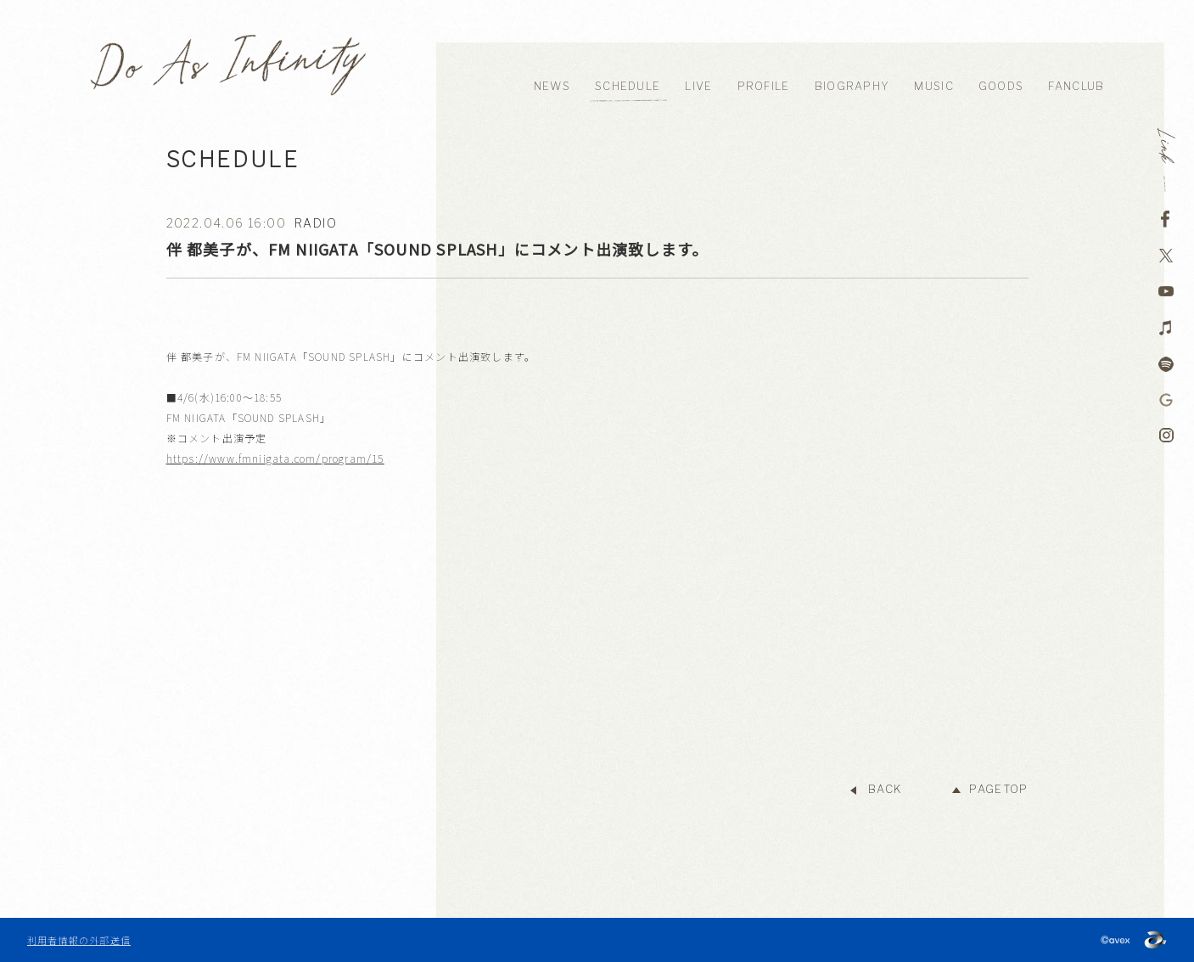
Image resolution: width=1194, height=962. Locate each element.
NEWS (552, 86)
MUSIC (934, 86)
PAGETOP (998, 789)
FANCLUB (1076, 86)
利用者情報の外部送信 (79, 940)
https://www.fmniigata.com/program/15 (275, 458)
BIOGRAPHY (852, 86)
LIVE (698, 86)
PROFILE (763, 86)
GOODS (1001, 86)
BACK (884, 789)
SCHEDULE (627, 86)
